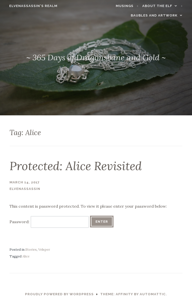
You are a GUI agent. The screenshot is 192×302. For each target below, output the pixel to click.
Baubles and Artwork (157, 15)
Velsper (44, 249)
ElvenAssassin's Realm (30, 6)
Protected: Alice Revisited (76, 165)
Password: (49, 221)
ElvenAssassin (25, 189)
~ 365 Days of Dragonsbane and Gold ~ (96, 57)
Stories (31, 249)
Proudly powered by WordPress (59, 294)
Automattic (153, 294)
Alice (26, 256)
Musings (127, 6)
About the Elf (160, 6)
